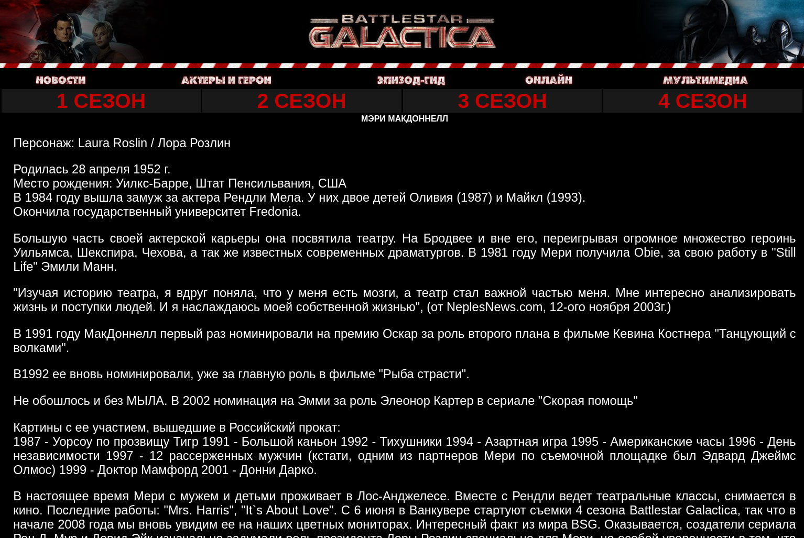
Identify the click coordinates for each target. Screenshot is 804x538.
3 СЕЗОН (502, 100)
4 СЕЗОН (702, 100)
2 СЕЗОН (301, 100)
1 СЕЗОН (101, 100)
